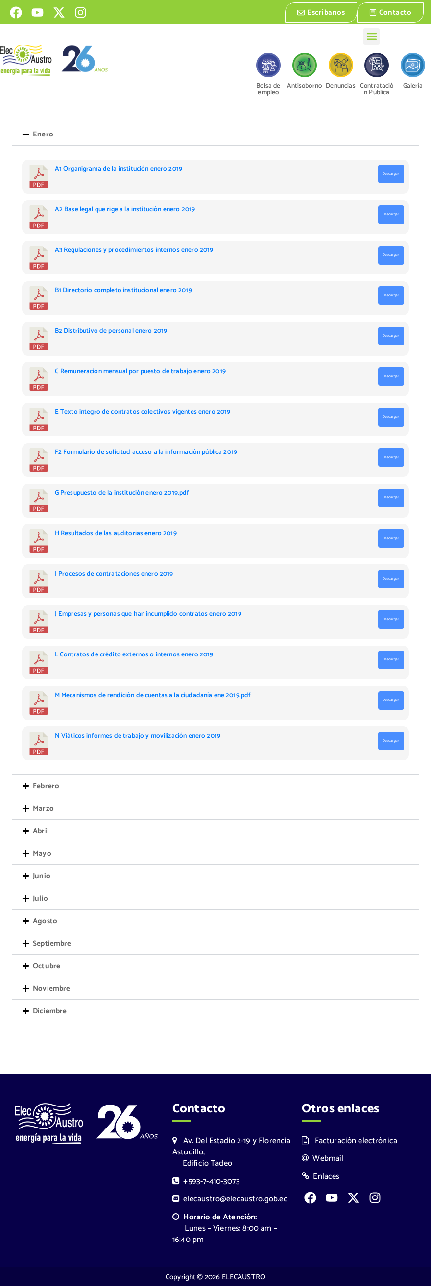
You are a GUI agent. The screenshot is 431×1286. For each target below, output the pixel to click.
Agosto (45, 921)
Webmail (323, 1157)
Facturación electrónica (349, 1140)
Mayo (42, 853)
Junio (41, 876)
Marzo (43, 808)
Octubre (46, 966)
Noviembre (51, 988)
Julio (40, 898)
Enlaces (321, 1175)
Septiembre (52, 943)
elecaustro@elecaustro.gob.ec (229, 1198)
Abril (41, 831)
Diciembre (50, 1011)
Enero (43, 134)
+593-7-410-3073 (206, 1180)
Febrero (46, 786)
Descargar (391, 174)
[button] (371, 35)
